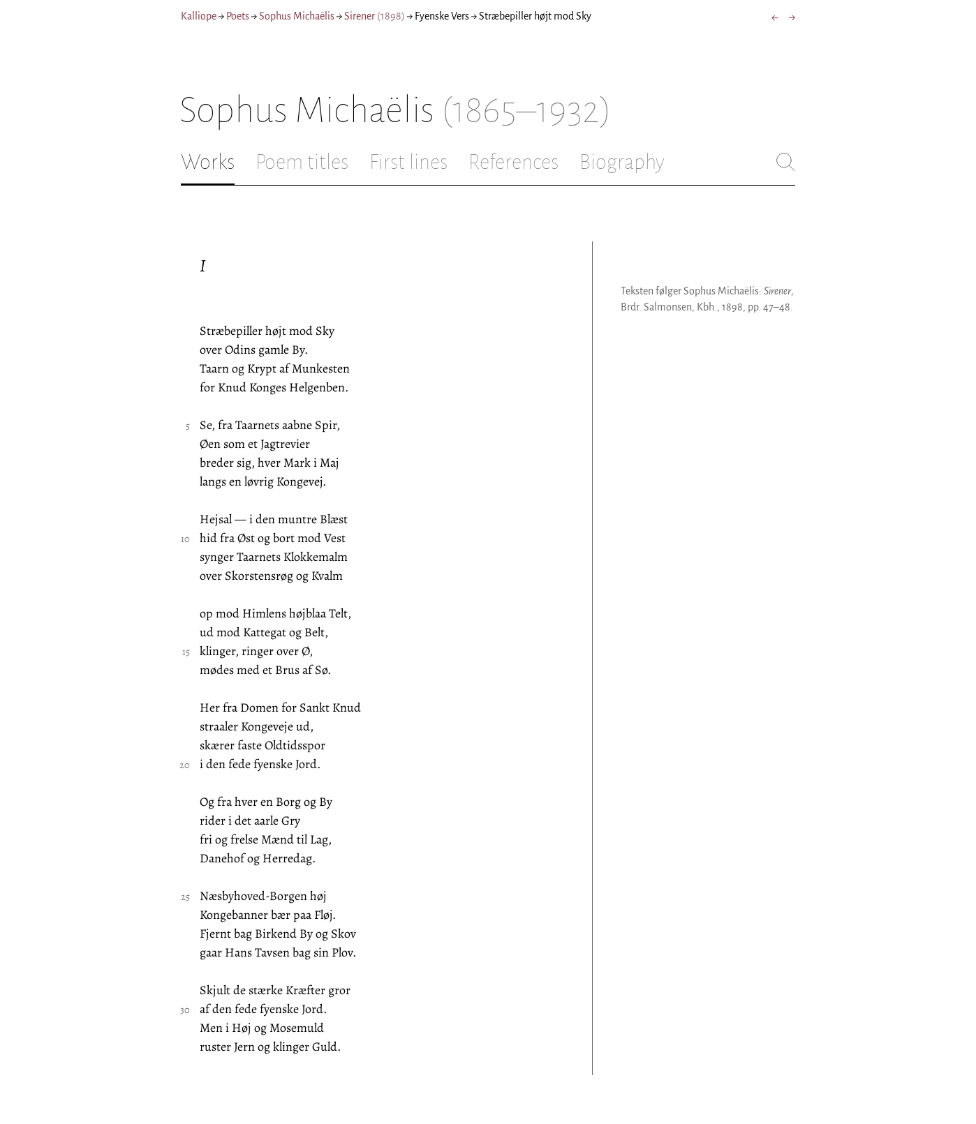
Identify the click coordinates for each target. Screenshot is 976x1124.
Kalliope (198, 16)
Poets (237, 16)
